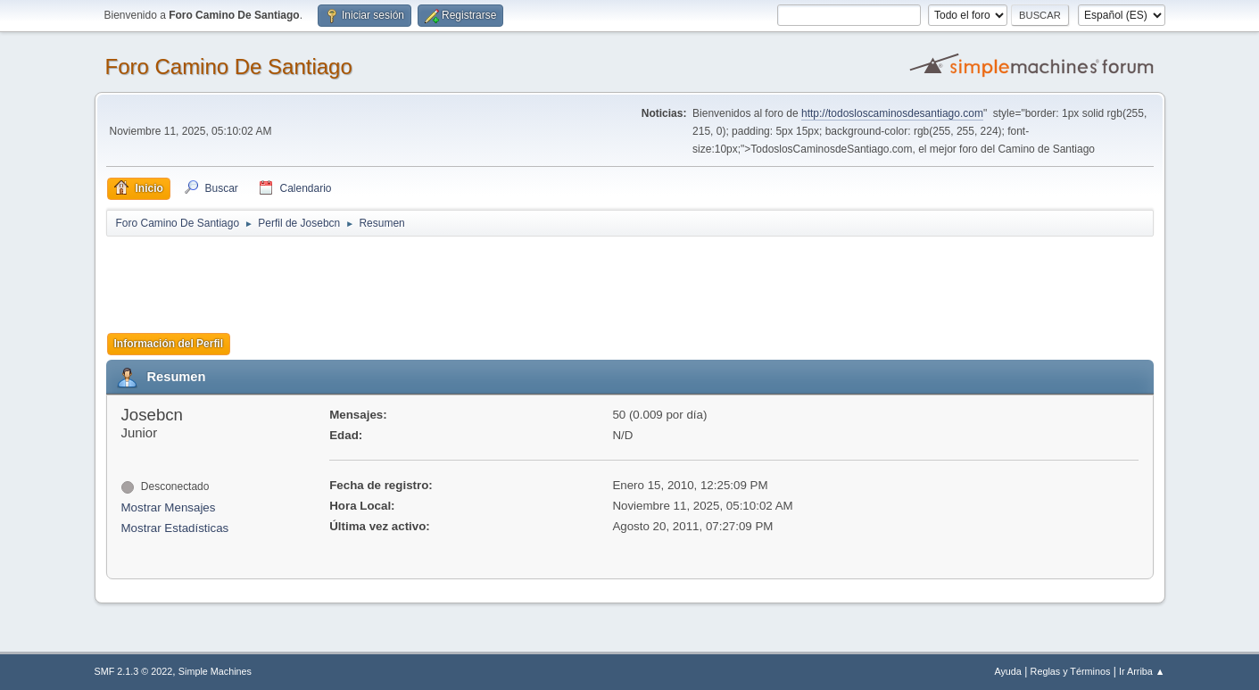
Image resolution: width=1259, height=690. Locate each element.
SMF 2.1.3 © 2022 (134, 671)
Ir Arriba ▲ (1141, 671)
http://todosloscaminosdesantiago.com (892, 113)
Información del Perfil (169, 343)
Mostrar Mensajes (168, 507)
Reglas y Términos (1071, 671)
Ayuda (1007, 671)
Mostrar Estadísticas (175, 528)
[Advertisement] (420, 278)
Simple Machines (215, 671)
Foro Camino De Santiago (228, 66)
